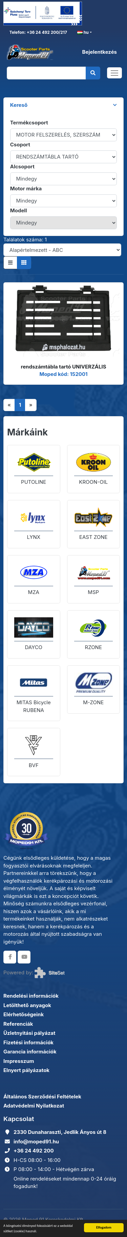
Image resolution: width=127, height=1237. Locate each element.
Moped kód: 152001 (63, 374)
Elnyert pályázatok (26, 1070)
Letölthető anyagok (27, 1005)
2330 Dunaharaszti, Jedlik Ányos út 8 (60, 1132)
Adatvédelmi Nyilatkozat (33, 1105)
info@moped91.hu (36, 1141)
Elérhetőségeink (23, 1014)
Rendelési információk (31, 996)
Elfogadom (103, 1227)
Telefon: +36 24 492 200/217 (37, 32)
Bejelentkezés (99, 52)
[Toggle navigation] (114, 72)
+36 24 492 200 (34, 1150)
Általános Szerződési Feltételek (42, 1096)
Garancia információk (30, 1051)
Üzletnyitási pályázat (29, 1033)
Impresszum (18, 1061)
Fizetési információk (28, 1042)
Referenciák (18, 1024)
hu (83, 32)
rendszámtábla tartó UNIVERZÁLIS (63, 366)
